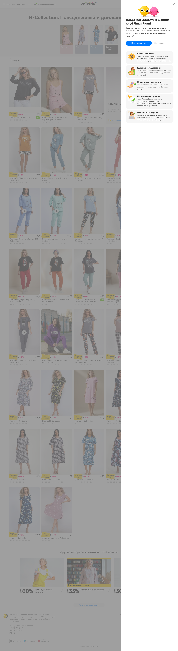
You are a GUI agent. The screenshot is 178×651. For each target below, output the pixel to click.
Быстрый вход (138, 43)
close (174, 4)
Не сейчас (159, 43)
